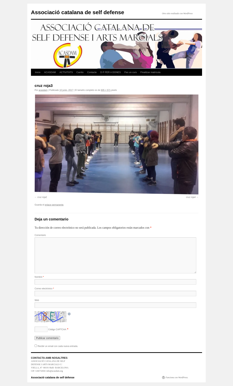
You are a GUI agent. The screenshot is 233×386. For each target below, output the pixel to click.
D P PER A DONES (110, 72)
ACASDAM (50, 72)
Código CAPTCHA (57, 329)
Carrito (80, 72)
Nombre (39, 277)
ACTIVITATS (66, 72)
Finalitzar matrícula (150, 72)
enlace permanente (54, 205)
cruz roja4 (191, 197)
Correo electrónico (44, 288)
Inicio (37, 72)
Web (37, 300)
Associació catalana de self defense (77, 12)
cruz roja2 (42, 197)
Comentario (40, 235)
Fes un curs (130, 72)
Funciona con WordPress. (177, 377)
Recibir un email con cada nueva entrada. (58, 346)
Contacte (92, 72)
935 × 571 (106, 90)
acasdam (43, 90)
